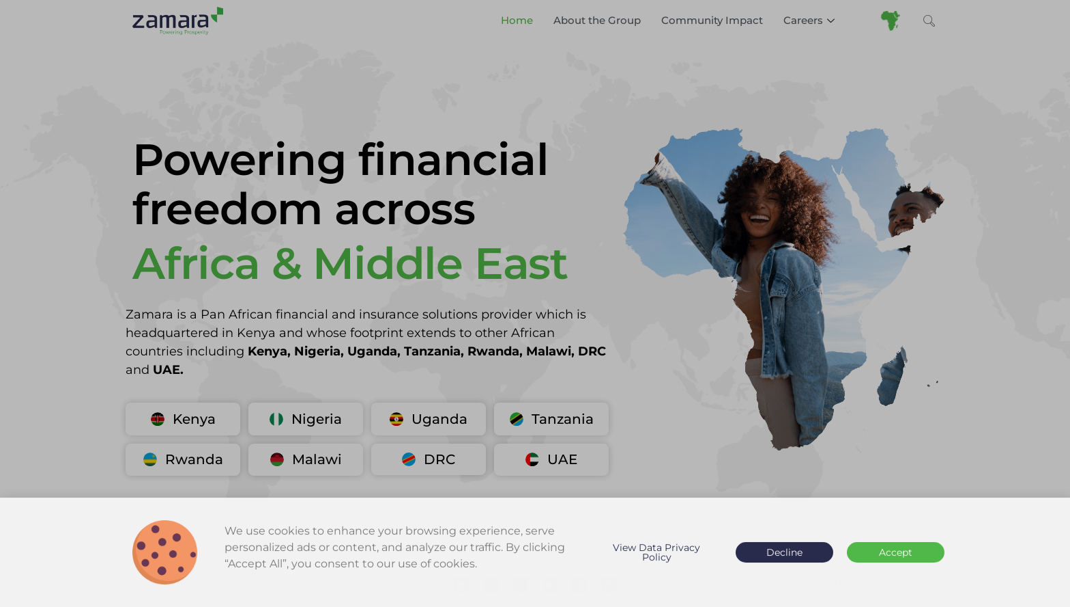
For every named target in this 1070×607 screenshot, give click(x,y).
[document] (535, 303)
